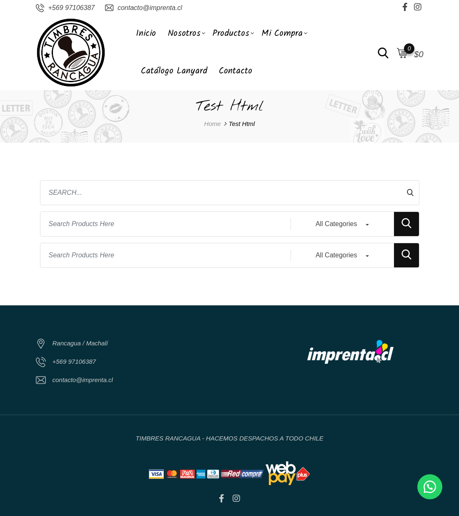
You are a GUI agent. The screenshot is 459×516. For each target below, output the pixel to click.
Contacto (235, 71)
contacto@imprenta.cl (150, 7)
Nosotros (184, 33)
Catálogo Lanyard (174, 71)
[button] (429, 486)
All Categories (336, 223)
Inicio (146, 33)
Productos (231, 33)
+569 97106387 (71, 7)
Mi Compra (282, 33)
